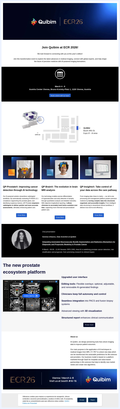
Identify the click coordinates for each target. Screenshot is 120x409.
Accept (82, 400)
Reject (93, 400)
